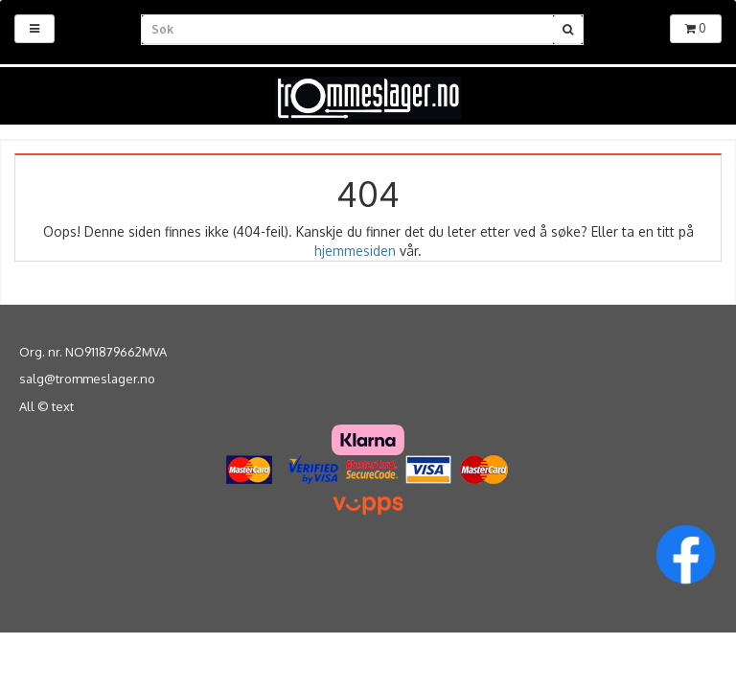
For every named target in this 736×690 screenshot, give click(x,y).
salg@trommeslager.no (87, 378)
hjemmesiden (355, 250)
